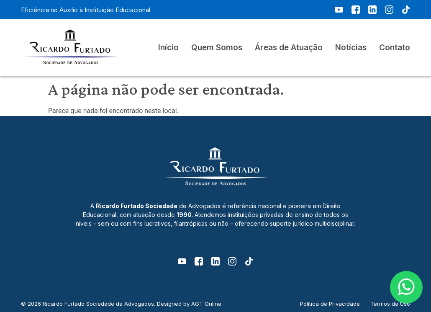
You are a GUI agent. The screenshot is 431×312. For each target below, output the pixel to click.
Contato (394, 48)
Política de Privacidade (330, 303)
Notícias (351, 48)
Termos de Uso (390, 303)
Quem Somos (216, 48)
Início (168, 48)
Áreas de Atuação (289, 48)
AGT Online (206, 303)
